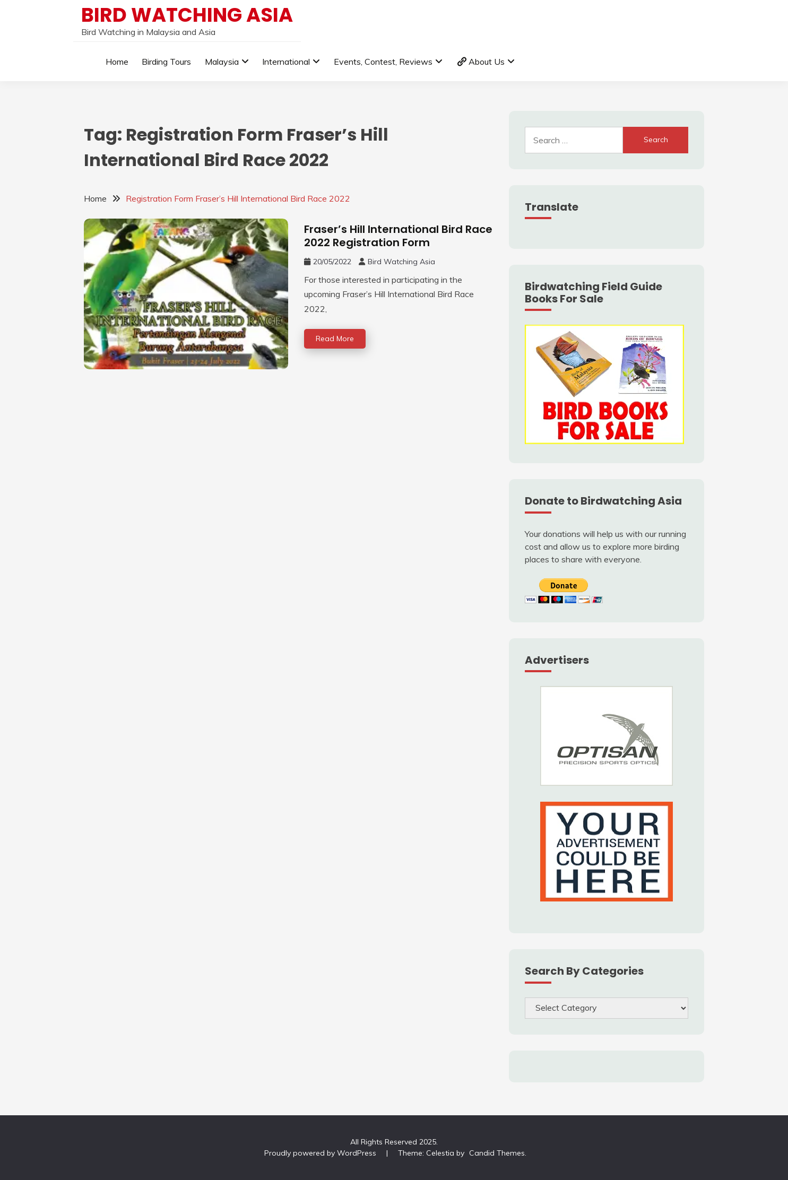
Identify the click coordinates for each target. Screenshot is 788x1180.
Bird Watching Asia (187, 15)
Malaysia (222, 61)
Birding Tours (166, 61)
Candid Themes (497, 1153)
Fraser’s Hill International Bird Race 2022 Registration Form (398, 236)
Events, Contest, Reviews (383, 61)
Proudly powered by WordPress (321, 1153)
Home (117, 61)
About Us (480, 61)
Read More (335, 338)
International (286, 61)
